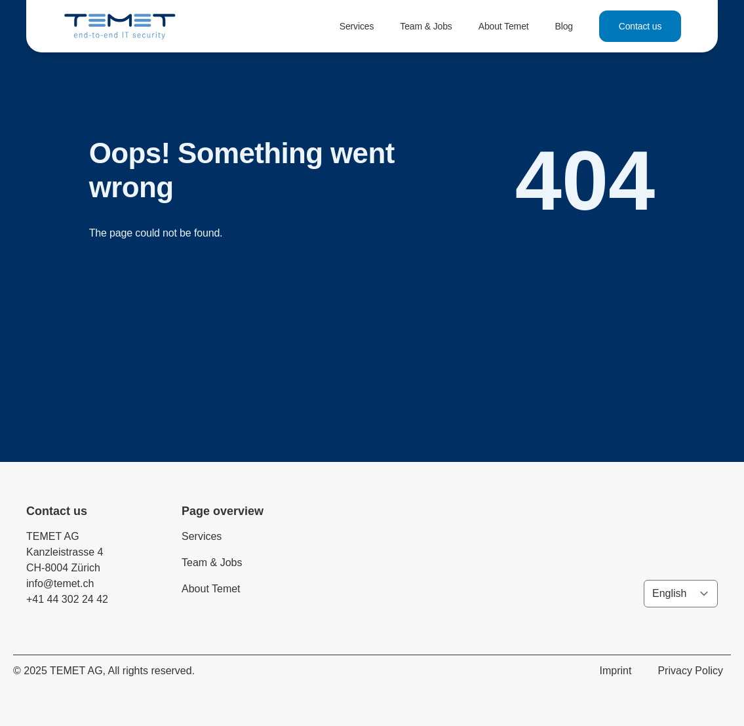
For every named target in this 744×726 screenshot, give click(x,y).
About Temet (504, 26)
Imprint (616, 670)
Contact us (640, 26)
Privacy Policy (690, 670)
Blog (564, 26)
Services (357, 26)
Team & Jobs (426, 26)
